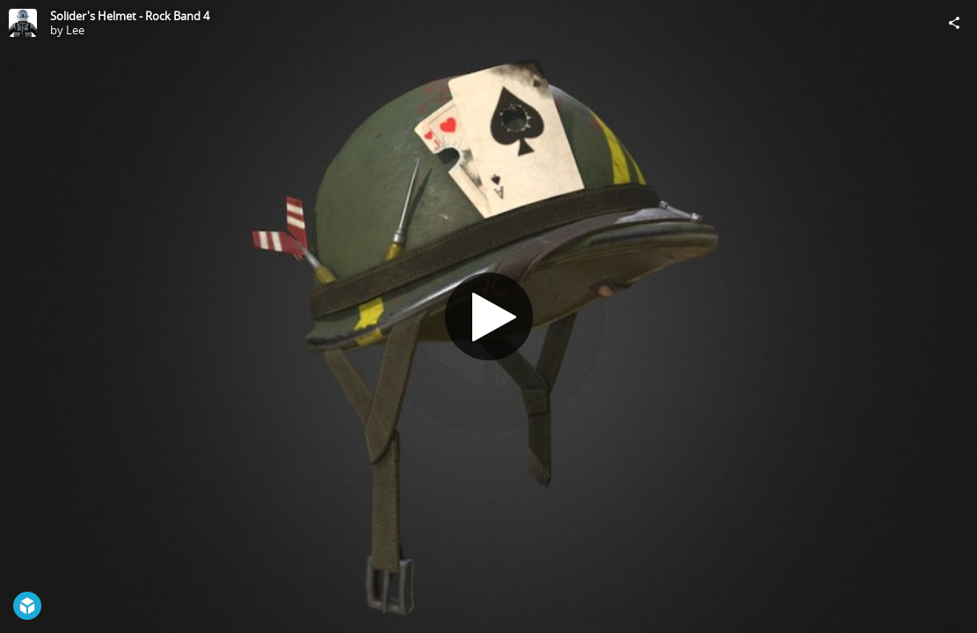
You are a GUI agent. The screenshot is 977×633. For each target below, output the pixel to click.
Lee (75, 30)
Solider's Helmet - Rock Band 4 (129, 16)
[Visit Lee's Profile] (23, 23)
